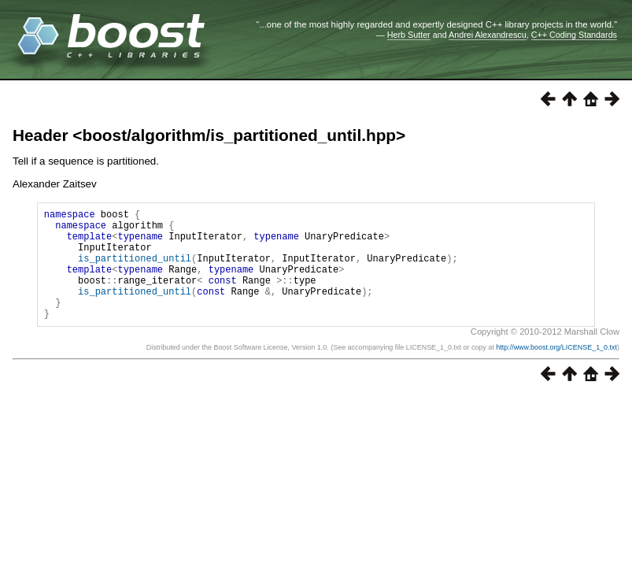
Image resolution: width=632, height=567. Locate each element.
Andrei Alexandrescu (488, 34)
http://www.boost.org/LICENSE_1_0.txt (556, 371)
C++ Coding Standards (574, 34)
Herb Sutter (409, 34)
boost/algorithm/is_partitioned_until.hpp (239, 135)
